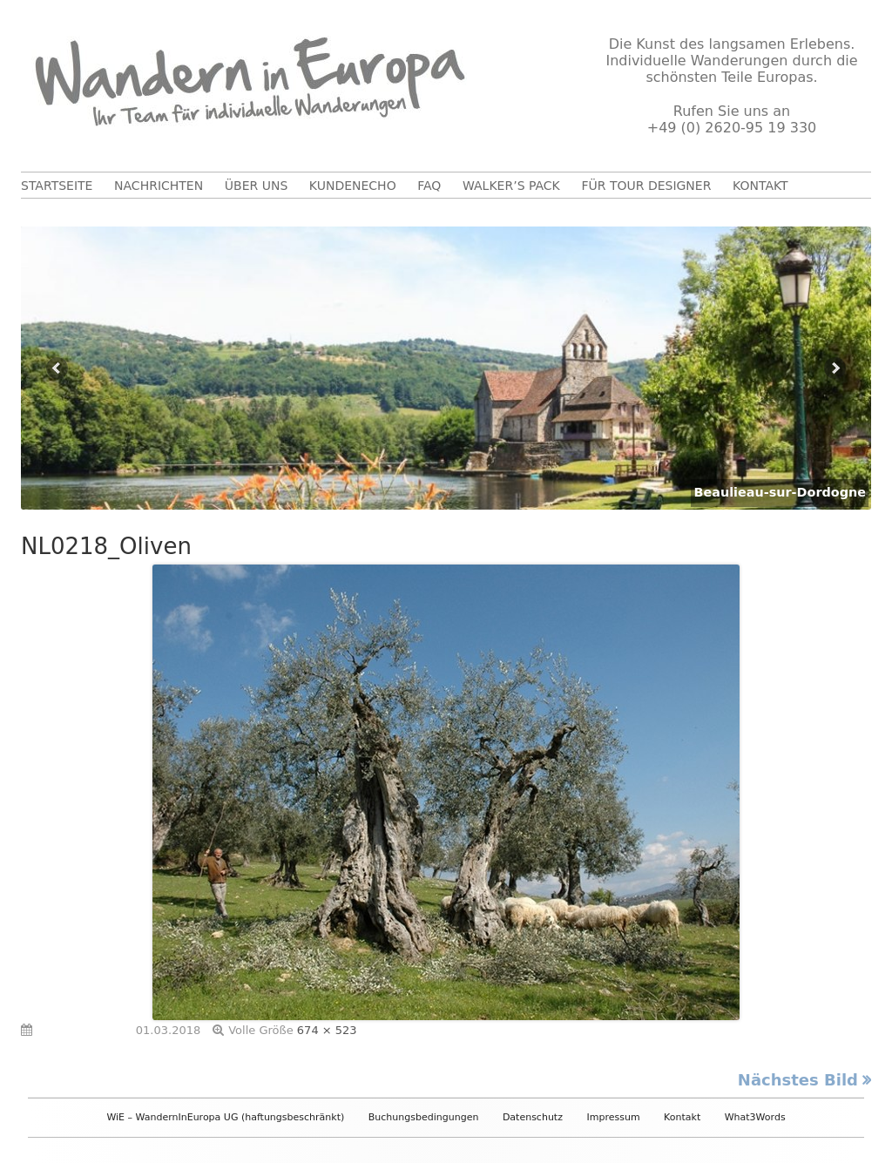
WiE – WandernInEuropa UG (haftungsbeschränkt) (225, 1117)
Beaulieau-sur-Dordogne (779, 492)
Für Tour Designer (646, 186)
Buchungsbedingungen (423, 1117)
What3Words (755, 1117)
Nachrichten (158, 186)
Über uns (256, 186)
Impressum (612, 1117)
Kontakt (760, 186)
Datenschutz (533, 1117)
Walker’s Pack (511, 186)
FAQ (429, 186)
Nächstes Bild (798, 1080)
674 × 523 (327, 1030)
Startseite (56, 186)
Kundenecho (352, 186)
